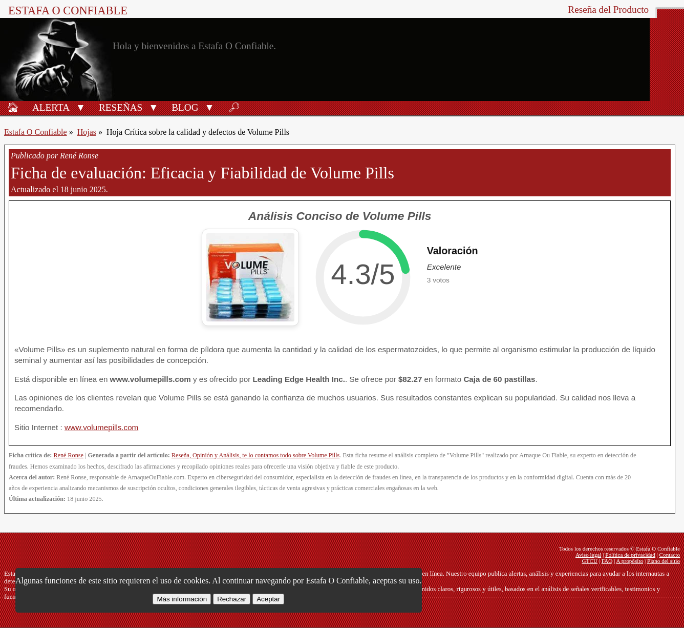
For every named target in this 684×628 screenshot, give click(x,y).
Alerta (51, 107)
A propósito (630, 561)
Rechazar (231, 599)
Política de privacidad (630, 555)
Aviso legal (588, 555)
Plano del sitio (663, 561)
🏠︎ (13, 107)
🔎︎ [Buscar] (234, 107)
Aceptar (268, 599)
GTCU (589, 561)
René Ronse (68, 455)
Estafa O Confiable (67, 10)
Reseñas (120, 107)
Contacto (669, 555)
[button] (81, 106)
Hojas (86, 132)
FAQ (607, 561)
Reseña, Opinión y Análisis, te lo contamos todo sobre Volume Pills (255, 455)
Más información (182, 599)
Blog (185, 107)
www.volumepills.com (101, 427)
